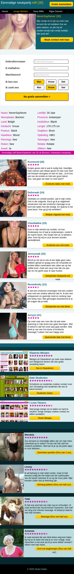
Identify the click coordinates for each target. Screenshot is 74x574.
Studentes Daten (45, 393)
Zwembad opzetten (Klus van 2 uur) (54, 452)
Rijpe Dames (55, 11)
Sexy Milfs (38, 11)
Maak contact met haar (56, 39)
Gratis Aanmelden (61, 4)
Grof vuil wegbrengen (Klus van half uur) (54, 548)
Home (5, 11)
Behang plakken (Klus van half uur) (54, 484)
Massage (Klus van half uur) (54, 516)
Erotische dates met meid (58, 184)
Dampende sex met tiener (57, 306)
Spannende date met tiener (58, 337)
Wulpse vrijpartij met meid (57, 214)
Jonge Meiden (20, 11)
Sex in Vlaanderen (44, 368)
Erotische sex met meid (58, 245)
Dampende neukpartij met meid (57, 276)
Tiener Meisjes (45, 418)
